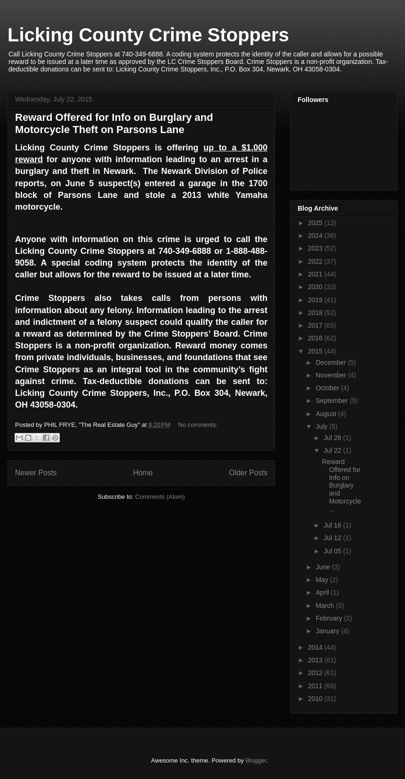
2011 (316, 686)
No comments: (198, 424)
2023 (316, 248)
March (326, 605)
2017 (316, 325)
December (332, 362)
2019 (316, 300)
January (328, 631)
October (328, 388)
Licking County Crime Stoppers (148, 34)
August (327, 413)
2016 (316, 338)
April (323, 592)
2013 (316, 660)
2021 (316, 274)
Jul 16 (333, 525)
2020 (316, 287)
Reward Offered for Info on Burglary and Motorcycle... (341, 485)
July (322, 426)
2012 (316, 673)
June (324, 567)
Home (143, 473)
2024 (316, 235)
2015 (316, 351)
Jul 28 (333, 437)
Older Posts (248, 473)
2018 (316, 312)
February (330, 618)
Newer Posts (36, 473)
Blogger (255, 760)
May (323, 579)
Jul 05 (333, 551)
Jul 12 (333, 538)
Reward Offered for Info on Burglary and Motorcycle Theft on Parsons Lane (114, 123)
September (332, 400)
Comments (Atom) (160, 496)
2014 (316, 647)
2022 (316, 261)
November (332, 375)
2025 (316, 223)
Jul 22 (333, 450)
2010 (316, 698)
